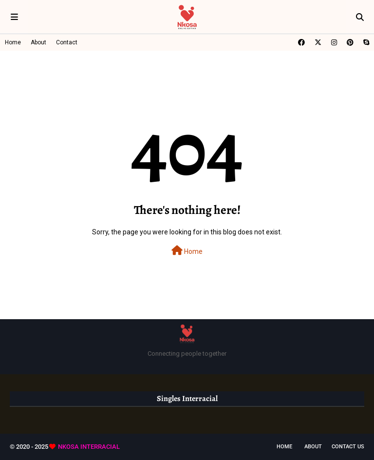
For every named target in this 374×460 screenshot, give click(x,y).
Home (13, 42)
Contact (66, 42)
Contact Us (348, 446)
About (38, 42)
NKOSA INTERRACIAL (89, 446)
